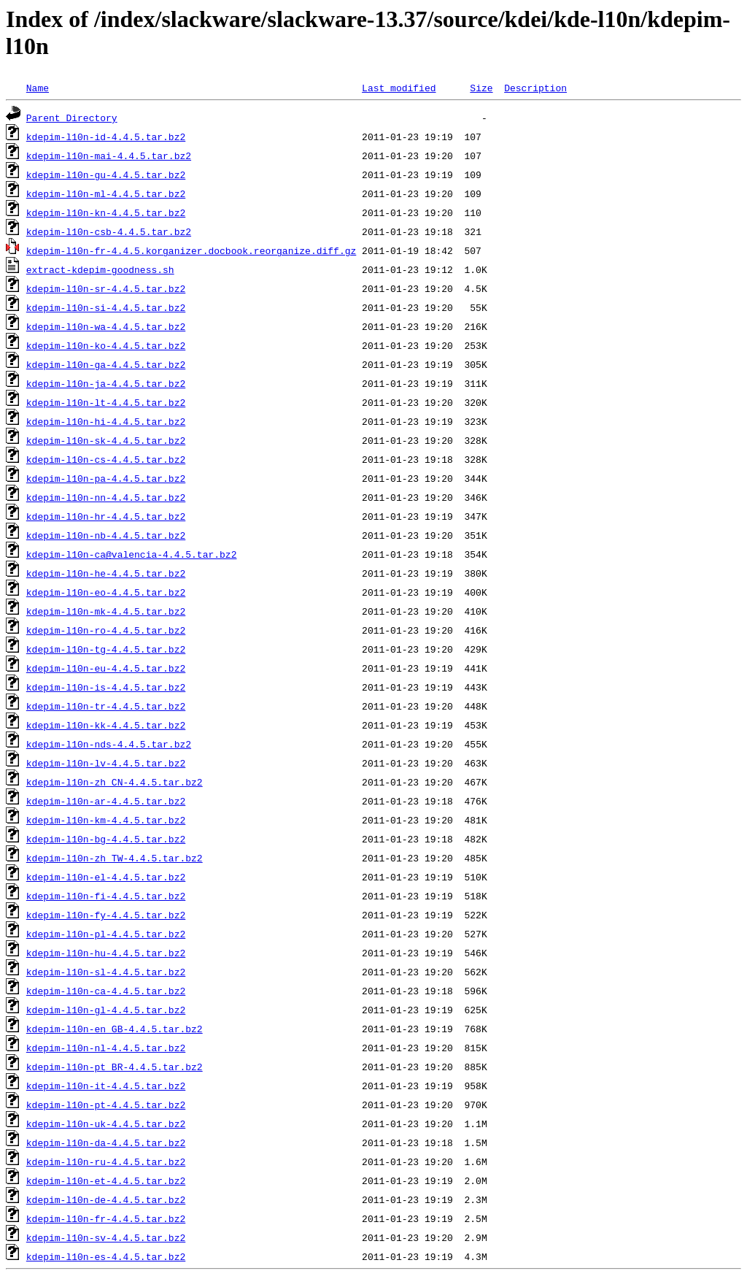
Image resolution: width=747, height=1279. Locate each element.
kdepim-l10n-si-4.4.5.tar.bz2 (105, 307)
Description (535, 87)
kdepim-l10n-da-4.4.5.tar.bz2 (105, 1142)
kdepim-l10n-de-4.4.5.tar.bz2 (105, 1199)
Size (481, 87)
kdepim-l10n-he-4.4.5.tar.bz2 (105, 573)
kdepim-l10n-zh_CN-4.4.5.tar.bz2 (114, 781)
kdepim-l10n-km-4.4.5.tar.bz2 (105, 819)
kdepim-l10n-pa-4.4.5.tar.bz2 (105, 478)
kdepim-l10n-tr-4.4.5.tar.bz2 (105, 706)
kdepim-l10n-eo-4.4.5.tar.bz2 (105, 592)
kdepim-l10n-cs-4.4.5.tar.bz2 (105, 459)
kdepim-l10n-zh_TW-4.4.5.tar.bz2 (114, 857)
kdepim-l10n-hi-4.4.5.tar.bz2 (105, 421)
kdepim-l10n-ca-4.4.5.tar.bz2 (105, 990)
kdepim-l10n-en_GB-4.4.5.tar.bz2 (114, 1028)
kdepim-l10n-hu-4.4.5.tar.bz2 (105, 952)
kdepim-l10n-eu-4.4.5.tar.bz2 (105, 668)
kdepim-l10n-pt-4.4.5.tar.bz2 (105, 1104)
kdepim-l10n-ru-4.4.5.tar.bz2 (105, 1161)
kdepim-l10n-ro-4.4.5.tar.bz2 (105, 630)
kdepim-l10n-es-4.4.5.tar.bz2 (105, 1256)
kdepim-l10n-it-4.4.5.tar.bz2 (105, 1085)
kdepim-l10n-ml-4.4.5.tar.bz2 (105, 193)
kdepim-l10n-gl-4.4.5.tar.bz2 (105, 1009)
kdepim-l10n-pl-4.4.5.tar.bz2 (105, 933)
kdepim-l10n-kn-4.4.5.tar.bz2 (105, 212)
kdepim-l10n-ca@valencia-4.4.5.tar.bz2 (131, 554)
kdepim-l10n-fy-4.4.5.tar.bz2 (105, 914)
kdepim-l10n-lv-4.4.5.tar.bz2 (105, 762)
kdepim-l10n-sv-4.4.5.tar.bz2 (105, 1237)
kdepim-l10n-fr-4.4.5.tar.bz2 (105, 1218)
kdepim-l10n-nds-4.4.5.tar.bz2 (108, 743)
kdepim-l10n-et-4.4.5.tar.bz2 (105, 1180)
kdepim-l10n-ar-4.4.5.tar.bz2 (105, 800)
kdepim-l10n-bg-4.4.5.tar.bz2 (105, 838)
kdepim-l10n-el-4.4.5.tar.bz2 (105, 876)
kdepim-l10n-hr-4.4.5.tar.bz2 (105, 516)
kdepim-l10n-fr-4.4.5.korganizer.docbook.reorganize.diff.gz (191, 250)
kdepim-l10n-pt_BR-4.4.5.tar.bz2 (114, 1066)
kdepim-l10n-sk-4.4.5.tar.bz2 (105, 440)
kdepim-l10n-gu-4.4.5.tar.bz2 (105, 174)
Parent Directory (71, 117)
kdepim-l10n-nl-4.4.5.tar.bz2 (105, 1047)
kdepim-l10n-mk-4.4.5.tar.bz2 (105, 611)
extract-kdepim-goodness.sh (100, 269)
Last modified (399, 87)
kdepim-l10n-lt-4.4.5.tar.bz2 (105, 402)
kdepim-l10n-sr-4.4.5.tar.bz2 (105, 288)
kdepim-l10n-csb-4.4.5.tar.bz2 (108, 231)
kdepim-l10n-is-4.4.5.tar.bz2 (105, 687)
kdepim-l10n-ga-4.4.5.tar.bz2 (105, 364)
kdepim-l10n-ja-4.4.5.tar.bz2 (105, 383)
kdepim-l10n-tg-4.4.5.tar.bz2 (105, 649)
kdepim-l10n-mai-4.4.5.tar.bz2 (108, 155)
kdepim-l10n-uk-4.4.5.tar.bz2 (105, 1123)
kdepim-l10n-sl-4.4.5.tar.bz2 (105, 971)
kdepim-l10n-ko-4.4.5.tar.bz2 (105, 345)
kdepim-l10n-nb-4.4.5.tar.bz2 (105, 535)
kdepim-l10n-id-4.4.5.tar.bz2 (105, 136)
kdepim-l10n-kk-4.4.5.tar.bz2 (105, 724)
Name (37, 87)
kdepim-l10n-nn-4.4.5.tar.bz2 (105, 497)
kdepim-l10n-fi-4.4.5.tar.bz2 (105, 895)
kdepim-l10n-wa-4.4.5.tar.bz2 (105, 326)
